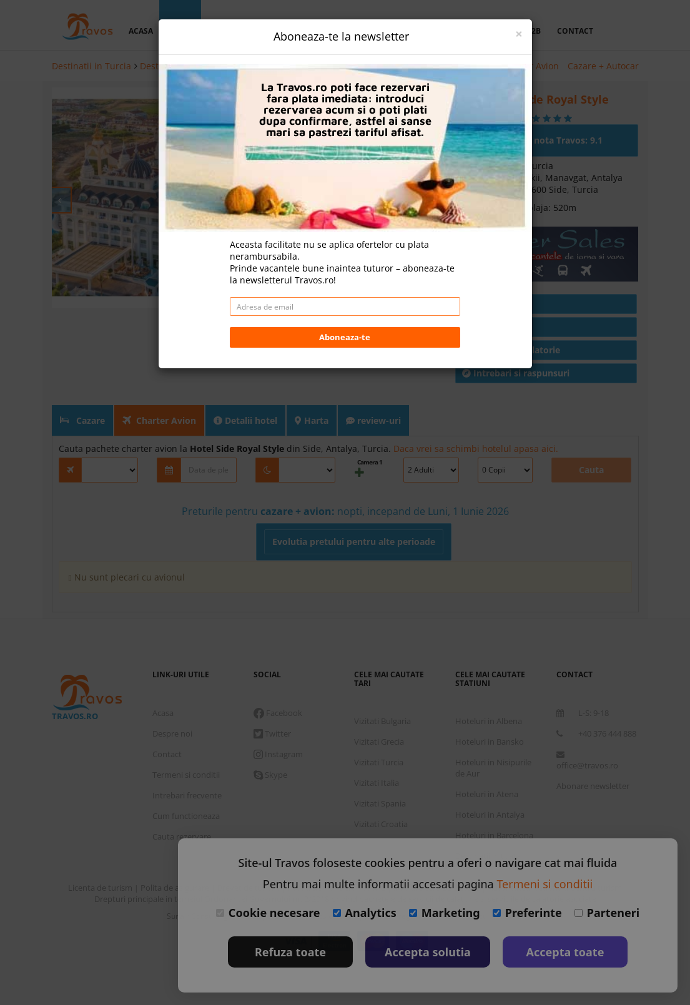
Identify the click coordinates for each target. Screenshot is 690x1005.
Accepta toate (565, 951)
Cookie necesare (268, 912)
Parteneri (606, 912)
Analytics (365, 912)
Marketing (444, 912)
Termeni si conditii (544, 883)
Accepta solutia (428, 951)
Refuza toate (290, 951)
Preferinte (527, 912)
